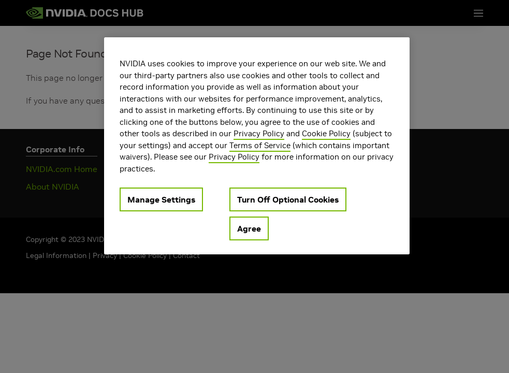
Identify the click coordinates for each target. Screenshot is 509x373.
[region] (257, 145)
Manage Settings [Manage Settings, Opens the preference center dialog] (161, 199)
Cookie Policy (326, 133)
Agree (249, 228)
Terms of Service (259, 145)
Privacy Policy (259, 133)
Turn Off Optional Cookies (288, 199)
